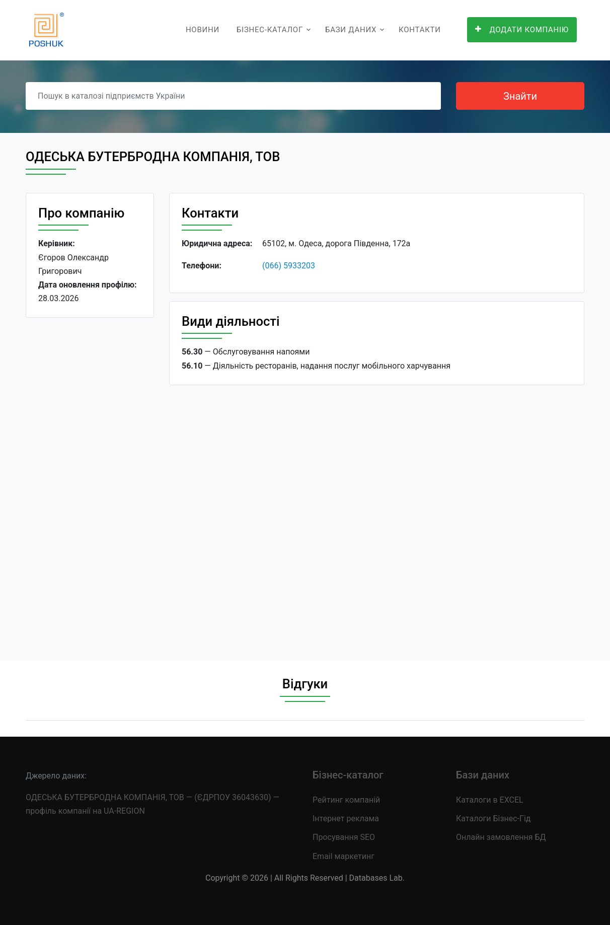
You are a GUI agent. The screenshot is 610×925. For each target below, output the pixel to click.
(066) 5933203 (288, 265)
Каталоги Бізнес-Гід (493, 818)
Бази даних (350, 29)
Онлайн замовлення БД (501, 837)
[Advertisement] (90, 481)
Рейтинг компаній (346, 800)
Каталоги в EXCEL (489, 800)
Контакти (420, 29)
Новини (202, 29)
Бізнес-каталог (270, 29)
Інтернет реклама (346, 818)
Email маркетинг (343, 856)
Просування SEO (344, 837)
